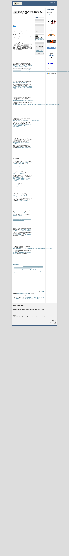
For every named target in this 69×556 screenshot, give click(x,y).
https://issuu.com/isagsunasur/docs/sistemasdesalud (24, 147)
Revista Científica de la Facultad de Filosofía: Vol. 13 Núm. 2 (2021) (23, 268)
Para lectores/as (48, 14)
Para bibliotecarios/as (49, 16)
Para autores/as (48, 15)
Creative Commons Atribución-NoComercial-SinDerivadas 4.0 (39, 39)
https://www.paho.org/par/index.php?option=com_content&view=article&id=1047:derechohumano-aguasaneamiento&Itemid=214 (21, 191)
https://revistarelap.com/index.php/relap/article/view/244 (24, 200)
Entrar (55, 2)
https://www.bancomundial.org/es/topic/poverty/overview (20, 82)
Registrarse (51, 2)
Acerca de (22, 6)
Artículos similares (16, 264)
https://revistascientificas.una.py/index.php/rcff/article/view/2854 (39, 51)
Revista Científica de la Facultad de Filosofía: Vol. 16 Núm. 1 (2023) (30, 298)
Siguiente (42, 291)
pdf (36, 17)
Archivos (17, 6)
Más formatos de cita (39, 53)
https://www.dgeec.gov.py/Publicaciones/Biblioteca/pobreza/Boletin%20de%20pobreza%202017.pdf (26, 120)
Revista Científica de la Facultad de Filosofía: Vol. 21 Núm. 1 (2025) (28, 272)
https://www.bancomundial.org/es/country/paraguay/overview (21, 79)
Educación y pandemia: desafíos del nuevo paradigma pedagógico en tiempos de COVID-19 (31, 269)
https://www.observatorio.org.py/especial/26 (19, 260)
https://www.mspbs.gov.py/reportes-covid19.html (19, 166)
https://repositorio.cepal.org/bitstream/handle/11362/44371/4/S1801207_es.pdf (23, 100)
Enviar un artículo (50, 9)
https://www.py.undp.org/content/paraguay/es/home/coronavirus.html (22, 212)
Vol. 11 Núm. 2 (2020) (38, 27)
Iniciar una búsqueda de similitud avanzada (23, 293)
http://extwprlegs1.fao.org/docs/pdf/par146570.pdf (19, 215)
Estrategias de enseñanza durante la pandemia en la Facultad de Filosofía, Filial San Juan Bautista (29, 274)
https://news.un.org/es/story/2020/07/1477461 (19, 173)
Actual (14, 6)
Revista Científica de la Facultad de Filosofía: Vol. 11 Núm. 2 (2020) (23, 275)
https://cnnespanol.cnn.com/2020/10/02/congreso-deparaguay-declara (22, 234)
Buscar (54, 6)
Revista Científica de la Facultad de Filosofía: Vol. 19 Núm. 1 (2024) (23, 270)
